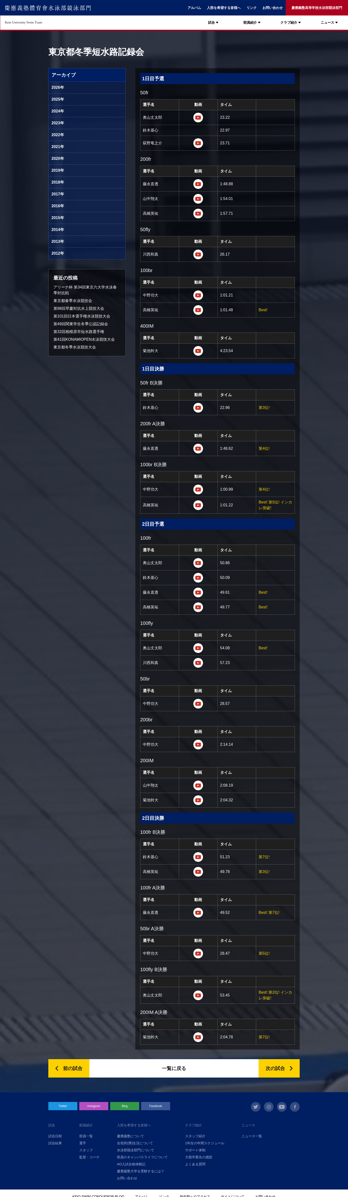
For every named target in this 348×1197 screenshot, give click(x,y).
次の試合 (275, 1068)
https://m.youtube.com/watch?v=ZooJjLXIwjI (198, 800)
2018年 (57, 182)
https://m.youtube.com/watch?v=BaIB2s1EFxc (198, 995)
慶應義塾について (130, 1136)
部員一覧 (86, 1136)
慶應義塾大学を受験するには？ (140, 1171)
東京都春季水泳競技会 (72, 301)
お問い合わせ (272, 8)
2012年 (57, 253)
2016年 (57, 206)
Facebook (155, 1106)
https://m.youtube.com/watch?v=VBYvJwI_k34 (198, 184)
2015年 (57, 218)
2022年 (57, 135)
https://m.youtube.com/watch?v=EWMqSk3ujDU (198, 912)
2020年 (57, 158)
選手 (82, 1143)
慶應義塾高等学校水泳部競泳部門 (316, 8)
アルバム (194, 8)
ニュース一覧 (252, 1136)
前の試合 (72, 1068)
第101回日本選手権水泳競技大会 (81, 316)
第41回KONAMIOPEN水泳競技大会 (84, 339)
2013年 (57, 241)
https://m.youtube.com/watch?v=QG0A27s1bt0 (198, 199)
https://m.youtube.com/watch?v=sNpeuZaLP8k (198, 607)
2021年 (57, 147)
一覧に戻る (174, 1068)
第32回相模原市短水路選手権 (78, 332)
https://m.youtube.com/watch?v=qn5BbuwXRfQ (198, 563)
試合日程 (55, 1136)
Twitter (62, 1106)
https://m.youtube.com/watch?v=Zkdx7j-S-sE (198, 663)
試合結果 (55, 1143)
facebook (295, 1107)
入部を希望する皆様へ (224, 8)
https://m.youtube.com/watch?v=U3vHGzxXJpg (198, 704)
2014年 (57, 230)
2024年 (57, 111)
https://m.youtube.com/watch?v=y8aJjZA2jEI (198, 578)
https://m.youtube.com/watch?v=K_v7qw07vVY (198, 505)
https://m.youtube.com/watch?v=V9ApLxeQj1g (198, 254)
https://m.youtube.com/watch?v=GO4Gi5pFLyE (198, 592)
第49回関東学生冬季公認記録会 (80, 324)
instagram (269, 1107)
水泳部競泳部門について (135, 1150)
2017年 (57, 194)
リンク (251, 8)
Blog (125, 1106)
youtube (282, 1107)
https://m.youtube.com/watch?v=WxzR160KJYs (198, 872)
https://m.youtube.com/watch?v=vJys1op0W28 (198, 351)
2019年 (57, 170)
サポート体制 (195, 1150)
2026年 (57, 87)
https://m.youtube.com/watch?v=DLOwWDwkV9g (198, 785)
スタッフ (86, 1150)
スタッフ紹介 (195, 1136)
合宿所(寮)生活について (135, 1143)
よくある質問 (195, 1164)
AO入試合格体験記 (131, 1164)
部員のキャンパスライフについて (142, 1157)
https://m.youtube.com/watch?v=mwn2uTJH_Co (198, 448)
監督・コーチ (89, 1157)
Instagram (93, 1106)
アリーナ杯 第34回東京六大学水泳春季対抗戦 (85, 290)
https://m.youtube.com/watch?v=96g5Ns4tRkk (198, 744)
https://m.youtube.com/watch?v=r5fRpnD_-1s (198, 489)
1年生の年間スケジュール (204, 1143)
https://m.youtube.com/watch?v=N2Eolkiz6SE (198, 143)
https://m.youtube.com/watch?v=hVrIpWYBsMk (198, 213)
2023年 (57, 123)
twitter (256, 1107)
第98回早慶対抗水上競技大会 (78, 308)
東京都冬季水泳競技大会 (74, 347)
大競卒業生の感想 (198, 1157)
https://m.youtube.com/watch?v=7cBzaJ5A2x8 (198, 857)
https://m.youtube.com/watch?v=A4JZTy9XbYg (198, 953)
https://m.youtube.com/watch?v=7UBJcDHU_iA (198, 310)
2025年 (57, 99)
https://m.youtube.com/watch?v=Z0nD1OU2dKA (198, 408)
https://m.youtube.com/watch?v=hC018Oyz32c (198, 295)
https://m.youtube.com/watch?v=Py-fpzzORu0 (198, 117)
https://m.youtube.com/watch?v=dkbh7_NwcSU (198, 648)
